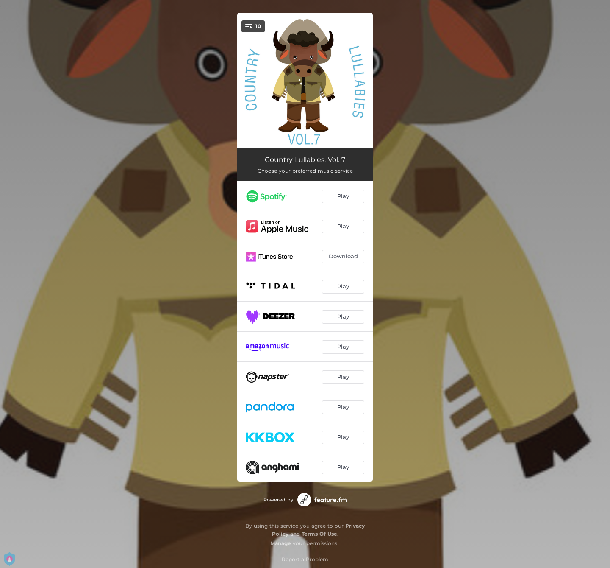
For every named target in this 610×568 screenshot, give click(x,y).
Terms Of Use (319, 534)
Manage (280, 543)
